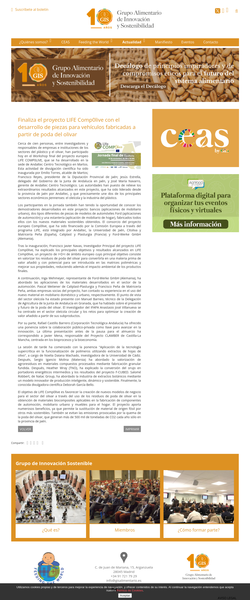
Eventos (187, 42)
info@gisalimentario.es (123, 580)
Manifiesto (164, 42)
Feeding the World (94, 42)
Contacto (210, 42)
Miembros (125, 530)
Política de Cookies (130, 590)
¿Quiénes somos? (33, 42)
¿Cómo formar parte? (198, 530)
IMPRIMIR (132, 429)
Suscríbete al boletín (31, 9)
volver (25, 429)
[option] (125, 75)
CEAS (65, 42)
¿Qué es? (51, 530)
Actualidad (132, 42)
